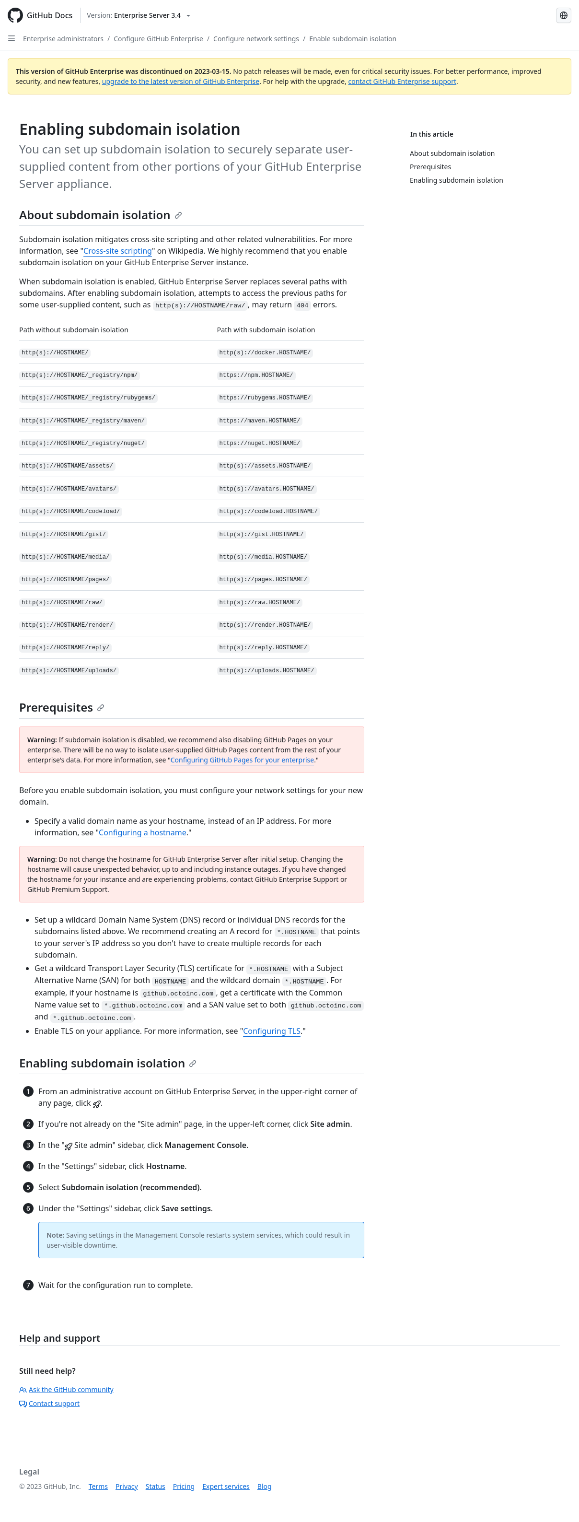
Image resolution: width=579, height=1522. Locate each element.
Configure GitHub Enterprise (158, 38)
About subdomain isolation (100, 214)
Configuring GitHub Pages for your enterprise (242, 759)
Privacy (127, 1486)
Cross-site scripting (117, 251)
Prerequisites (61, 707)
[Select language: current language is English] (563, 15)
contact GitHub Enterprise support (402, 81)
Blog (264, 1486)
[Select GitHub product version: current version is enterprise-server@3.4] (139, 15)
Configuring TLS (272, 1031)
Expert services (226, 1486)
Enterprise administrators (63, 38)
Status (155, 1486)
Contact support (49, 1403)
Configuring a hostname (142, 832)
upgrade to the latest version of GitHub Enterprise (180, 81)
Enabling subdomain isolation (108, 1063)
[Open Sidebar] (11, 38)
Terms (98, 1486)
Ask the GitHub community (66, 1389)
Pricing (184, 1486)
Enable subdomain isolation (352, 38)
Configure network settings (256, 38)
